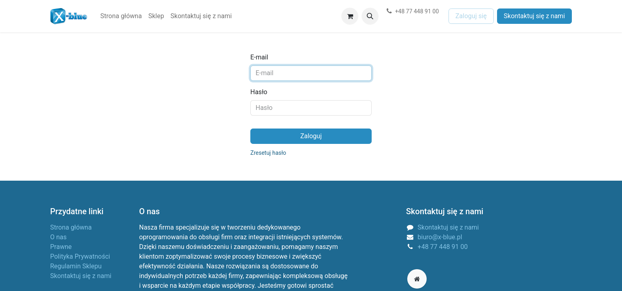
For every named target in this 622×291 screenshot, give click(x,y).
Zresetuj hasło (268, 153)
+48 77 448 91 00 (443, 247)
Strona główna (71, 227)
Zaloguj (311, 136)
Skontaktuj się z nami (534, 16)
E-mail (259, 57)
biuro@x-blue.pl (440, 237)
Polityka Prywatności (80, 256)
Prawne (61, 247)
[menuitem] (121, 16)
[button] (370, 16)
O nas (58, 237)
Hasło (258, 92)
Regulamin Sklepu (76, 266)
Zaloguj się (471, 16)
